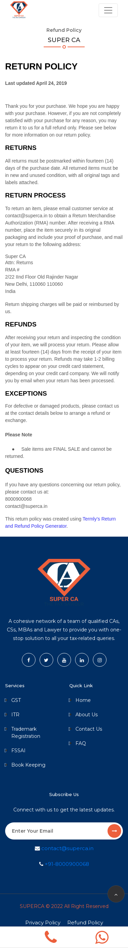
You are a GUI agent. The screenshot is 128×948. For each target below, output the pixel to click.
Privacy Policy (42, 922)
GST (16, 700)
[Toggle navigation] (108, 10)
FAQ (80, 743)
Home (83, 700)
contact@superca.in (67, 848)
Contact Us (88, 729)
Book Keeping (28, 765)
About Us (86, 715)
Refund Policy (85, 922)
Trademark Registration (25, 732)
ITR (15, 715)
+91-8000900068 (66, 864)
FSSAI (18, 750)
